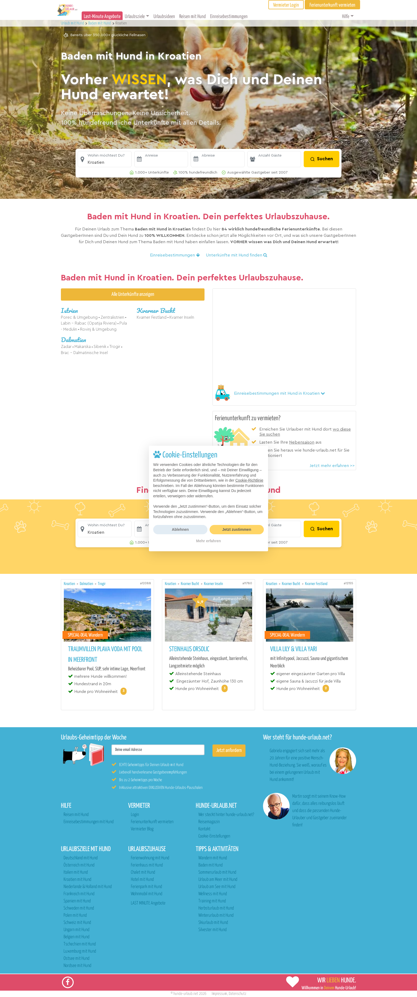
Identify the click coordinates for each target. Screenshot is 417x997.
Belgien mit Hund (76, 937)
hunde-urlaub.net (185, 994)
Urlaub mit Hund (73, 23)
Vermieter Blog (142, 829)
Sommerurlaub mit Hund (217, 872)
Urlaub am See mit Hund (216, 887)
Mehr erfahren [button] (208, 541)
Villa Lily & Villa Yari (293, 649)
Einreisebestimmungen (229, 16)
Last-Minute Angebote (102, 16)
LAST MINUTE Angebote (148, 903)
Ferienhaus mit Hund (147, 865)
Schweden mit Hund (79, 908)
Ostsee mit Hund (76, 958)
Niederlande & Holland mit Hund (88, 887)
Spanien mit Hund (77, 901)
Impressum (219, 994)
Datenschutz (237, 994)
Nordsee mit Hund (77, 966)
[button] (105, 159)
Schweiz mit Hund (77, 922)
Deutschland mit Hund (81, 858)
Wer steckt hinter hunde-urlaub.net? (226, 815)
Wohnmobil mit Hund (146, 894)
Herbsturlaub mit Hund (216, 908)
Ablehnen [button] (180, 529)
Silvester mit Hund (212, 930)
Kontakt (204, 829)
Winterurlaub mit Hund (215, 915)
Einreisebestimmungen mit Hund (89, 822)
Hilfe (345, 16)
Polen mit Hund (75, 915)
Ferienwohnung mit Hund (150, 858)
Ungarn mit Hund (76, 930)
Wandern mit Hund (212, 858)
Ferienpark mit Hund (146, 887)
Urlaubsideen (164, 16)
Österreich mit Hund (79, 865)
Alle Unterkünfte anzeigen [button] (132, 294)
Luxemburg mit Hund (80, 951)
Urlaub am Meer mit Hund (217, 879)
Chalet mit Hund (143, 872)
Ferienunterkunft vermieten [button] (332, 5)
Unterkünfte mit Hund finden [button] (236, 255)
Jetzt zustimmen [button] (236, 529)
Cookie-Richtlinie (249, 480)
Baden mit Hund (210, 865)
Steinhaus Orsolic (189, 649)
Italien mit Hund (76, 872)
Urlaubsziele (135, 16)
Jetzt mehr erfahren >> (332, 466)
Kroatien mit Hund (77, 879)
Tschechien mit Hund (80, 944)
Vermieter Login (286, 5)
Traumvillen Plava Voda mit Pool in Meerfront (105, 654)
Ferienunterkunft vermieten (152, 822)
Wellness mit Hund (212, 894)
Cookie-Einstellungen (214, 836)
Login (135, 815)
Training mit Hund (212, 901)
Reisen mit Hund (192, 16)
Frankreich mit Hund (79, 894)
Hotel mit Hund (142, 879)
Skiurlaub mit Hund (213, 922)
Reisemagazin (209, 822)
